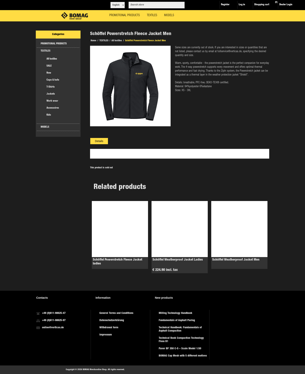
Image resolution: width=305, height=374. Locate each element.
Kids (48, 115)
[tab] (99, 141)
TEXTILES (45, 51)
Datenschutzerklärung (111, 320)
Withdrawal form (108, 327)
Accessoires (52, 108)
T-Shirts (50, 87)
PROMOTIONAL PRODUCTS (54, 44)
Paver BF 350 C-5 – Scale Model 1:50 (180, 348)
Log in (242, 5)
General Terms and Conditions (116, 313)
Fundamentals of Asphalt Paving (177, 320)
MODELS (45, 127)
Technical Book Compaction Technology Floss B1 (181, 340)
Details (99, 141)
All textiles (51, 59)
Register (225, 5)
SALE (49, 66)
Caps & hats (52, 80)
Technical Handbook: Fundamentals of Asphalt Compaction (180, 329)
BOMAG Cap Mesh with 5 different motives (183, 356)
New (48, 73)
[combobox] (153, 5)
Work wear (52, 101)
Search (180, 5)
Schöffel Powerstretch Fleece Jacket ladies (117, 261)
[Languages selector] (117, 5)
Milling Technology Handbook (175, 313)
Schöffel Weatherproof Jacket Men (235, 260)
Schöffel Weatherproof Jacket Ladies (177, 260)
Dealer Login (285, 5)
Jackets (50, 94)
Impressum (105, 335)
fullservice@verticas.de (229, 51)
